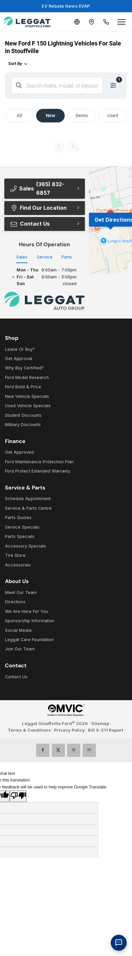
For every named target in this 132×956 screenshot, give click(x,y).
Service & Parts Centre (28, 508)
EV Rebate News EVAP (66, 6)
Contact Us (30, 223)
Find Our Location (38, 207)
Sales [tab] (22, 257)
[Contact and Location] (92, 22)
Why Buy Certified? (24, 367)
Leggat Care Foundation (29, 639)
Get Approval (18, 358)
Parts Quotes (18, 517)
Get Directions (113, 219)
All (19, 115)
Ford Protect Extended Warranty (37, 471)
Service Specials (22, 527)
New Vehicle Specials (27, 396)
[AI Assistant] (119, 943)
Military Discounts (23, 424)
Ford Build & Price (23, 386)
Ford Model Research (27, 377)
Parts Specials (19, 536)
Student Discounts (23, 415)
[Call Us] (106, 22)
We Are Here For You (26, 611)
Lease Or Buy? (20, 349)
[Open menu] (121, 22)
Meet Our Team (21, 592)
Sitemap (100, 723)
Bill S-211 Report (105, 730)
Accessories (18, 564)
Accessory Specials (25, 546)
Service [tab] (44, 257)
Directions (15, 601)
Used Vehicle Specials (28, 405)
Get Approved (19, 452)
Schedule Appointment (28, 498)
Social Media (18, 630)
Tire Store (15, 555)
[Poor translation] (18, 796)
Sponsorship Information (29, 620)
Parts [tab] (66, 257)
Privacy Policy (69, 730)
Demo (82, 115)
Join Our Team (20, 648)
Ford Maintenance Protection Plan (39, 461)
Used (112, 115)
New (50, 115)
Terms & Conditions (29, 730)
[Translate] (77, 22)
